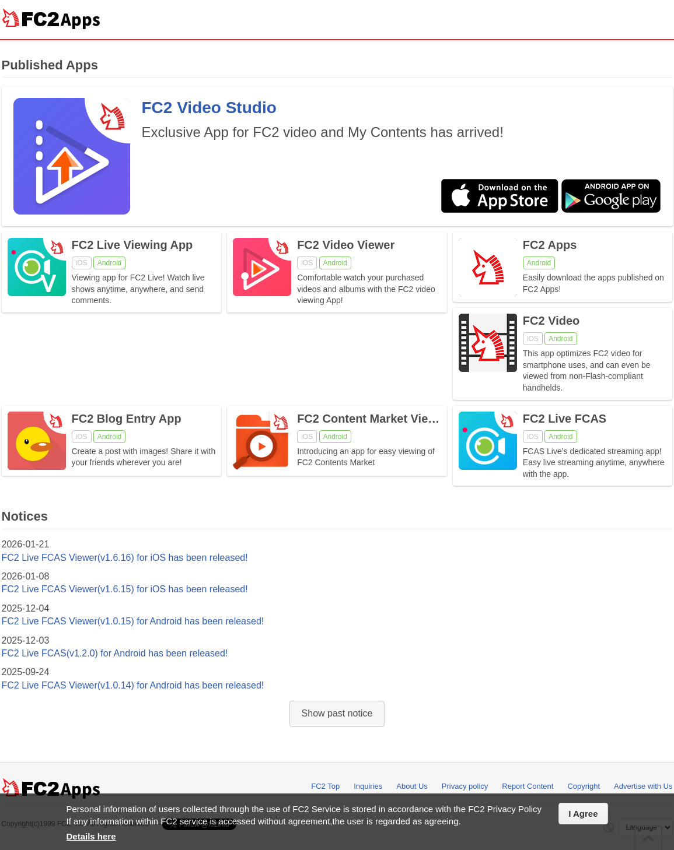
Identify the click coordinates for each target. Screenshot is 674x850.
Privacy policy (465, 786)
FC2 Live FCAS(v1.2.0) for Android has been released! (115, 653)
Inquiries (368, 786)
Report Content (527, 786)
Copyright (583, 786)
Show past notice (337, 713)
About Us (411, 786)
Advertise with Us (643, 786)
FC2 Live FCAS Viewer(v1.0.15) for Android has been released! (133, 621)
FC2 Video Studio (209, 108)
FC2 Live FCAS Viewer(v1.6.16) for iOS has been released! (125, 558)
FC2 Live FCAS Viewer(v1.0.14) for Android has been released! (133, 685)
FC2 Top (325, 786)
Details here (91, 836)
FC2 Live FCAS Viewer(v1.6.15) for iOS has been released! (125, 589)
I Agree (583, 814)
